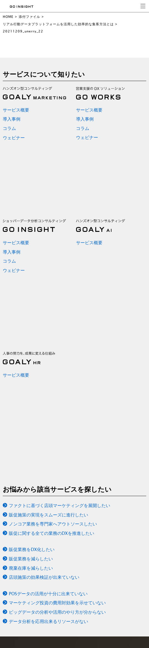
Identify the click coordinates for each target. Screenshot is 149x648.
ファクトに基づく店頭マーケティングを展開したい (59, 505)
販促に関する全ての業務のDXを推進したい (51, 533)
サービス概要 (16, 109)
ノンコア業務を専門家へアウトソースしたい (53, 523)
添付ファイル (29, 17)
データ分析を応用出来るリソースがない (48, 621)
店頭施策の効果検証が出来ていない (44, 577)
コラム (9, 128)
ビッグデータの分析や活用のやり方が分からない (57, 612)
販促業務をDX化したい (32, 549)
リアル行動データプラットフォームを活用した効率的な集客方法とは (58, 24)
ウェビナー (14, 137)
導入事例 (11, 118)
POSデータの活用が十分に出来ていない (48, 593)
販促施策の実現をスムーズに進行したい (48, 514)
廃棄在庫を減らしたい (31, 568)
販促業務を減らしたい (31, 558)
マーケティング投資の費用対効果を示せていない (57, 602)
